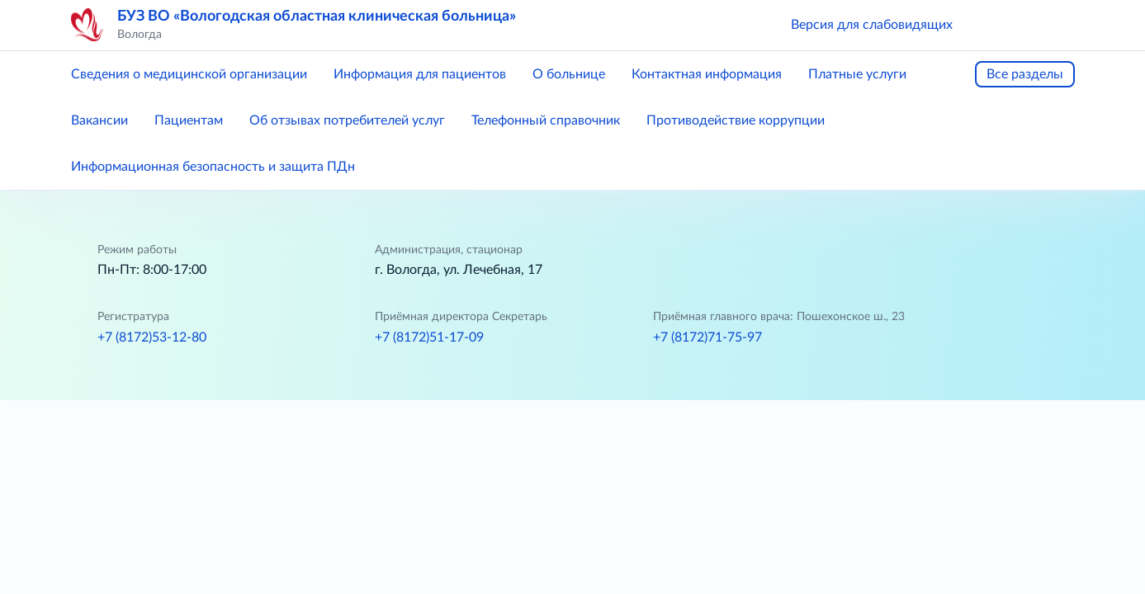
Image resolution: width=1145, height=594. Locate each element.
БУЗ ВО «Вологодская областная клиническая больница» (316, 16)
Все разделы (1024, 74)
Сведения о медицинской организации (189, 74)
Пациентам (188, 120)
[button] (989, 24)
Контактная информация (707, 74)
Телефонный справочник (545, 120)
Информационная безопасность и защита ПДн (213, 166)
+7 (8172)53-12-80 (151, 337)
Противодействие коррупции (735, 120)
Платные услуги (857, 74)
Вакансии (99, 120)
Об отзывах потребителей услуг (347, 120)
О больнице (568, 74)
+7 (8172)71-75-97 (707, 337)
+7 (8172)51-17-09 (429, 337)
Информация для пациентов (420, 74)
